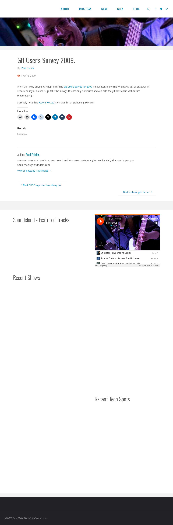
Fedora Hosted (46, 102)
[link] (149, 9)
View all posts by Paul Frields (34, 170)
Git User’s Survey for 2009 (78, 86)
